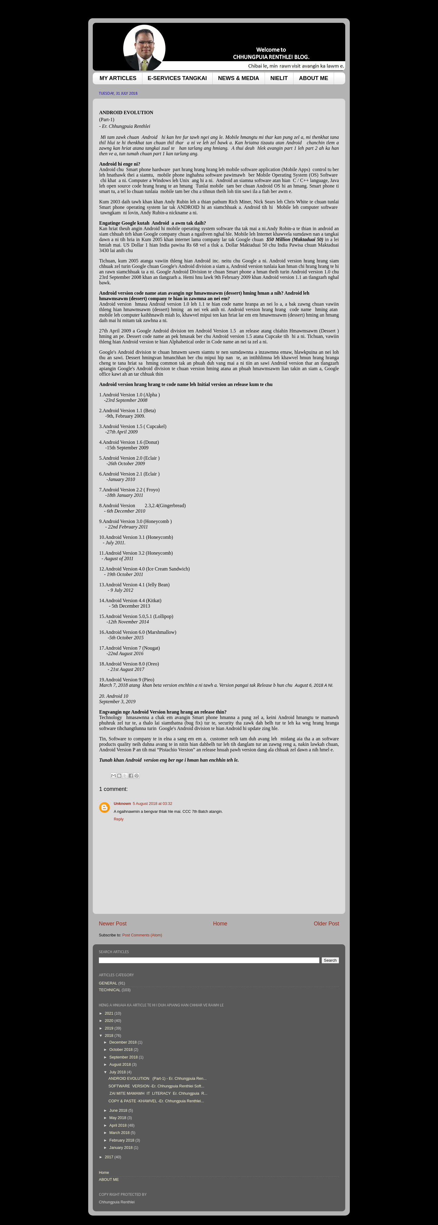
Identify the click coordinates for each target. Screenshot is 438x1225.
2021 (109, 1013)
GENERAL (108, 983)
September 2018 (124, 1057)
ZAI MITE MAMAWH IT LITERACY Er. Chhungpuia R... (157, 1093)
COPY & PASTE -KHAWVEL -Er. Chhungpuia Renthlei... (156, 1101)
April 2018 (118, 1125)
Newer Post (113, 924)
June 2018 (118, 1110)
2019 (109, 1028)
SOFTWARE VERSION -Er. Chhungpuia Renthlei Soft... (156, 1086)
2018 (109, 1036)
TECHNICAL (109, 990)
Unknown (122, 804)
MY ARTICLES (118, 78)
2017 (109, 1157)
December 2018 (123, 1042)
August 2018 (120, 1064)
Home (220, 924)
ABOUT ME (313, 78)
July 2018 (118, 1072)
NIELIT (279, 78)
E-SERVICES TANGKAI (177, 78)
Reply (118, 819)
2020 (109, 1021)
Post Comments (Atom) (142, 935)
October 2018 (121, 1050)
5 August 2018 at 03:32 (152, 804)
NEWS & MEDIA (238, 78)
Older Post (326, 924)
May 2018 (118, 1118)
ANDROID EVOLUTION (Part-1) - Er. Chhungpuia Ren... (157, 1078)
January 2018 (121, 1148)
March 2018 (120, 1133)
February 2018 (122, 1140)
